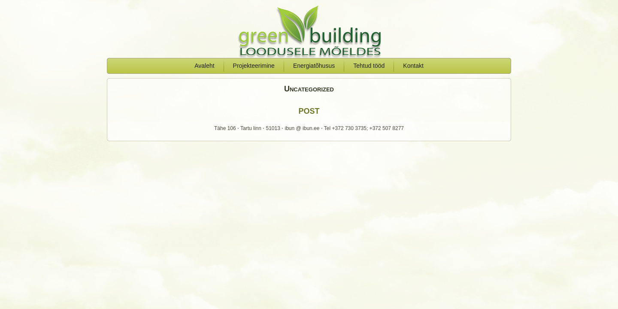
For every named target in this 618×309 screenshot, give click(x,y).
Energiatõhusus (314, 65)
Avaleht (204, 65)
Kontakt (413, 65)
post (308, 109)
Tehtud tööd (369, 65)
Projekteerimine (254, 65)
